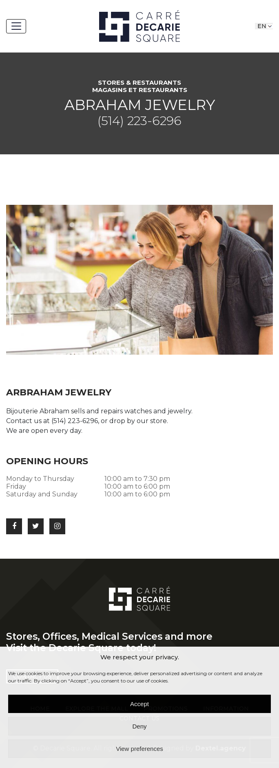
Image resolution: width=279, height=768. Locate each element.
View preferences (139, 748)
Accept (139, 703)
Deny (139, 726)
